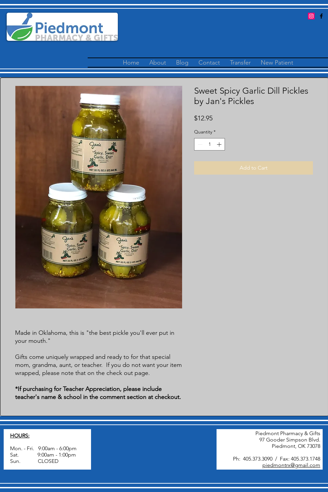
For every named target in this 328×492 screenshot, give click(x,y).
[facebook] (321, 16)
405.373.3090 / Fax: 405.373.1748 (281, 459)
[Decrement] (199, 144)
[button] (240, 62)
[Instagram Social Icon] (311, 16)
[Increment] (220, 144)
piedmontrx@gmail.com (291, 465)
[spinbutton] (209, 144)
